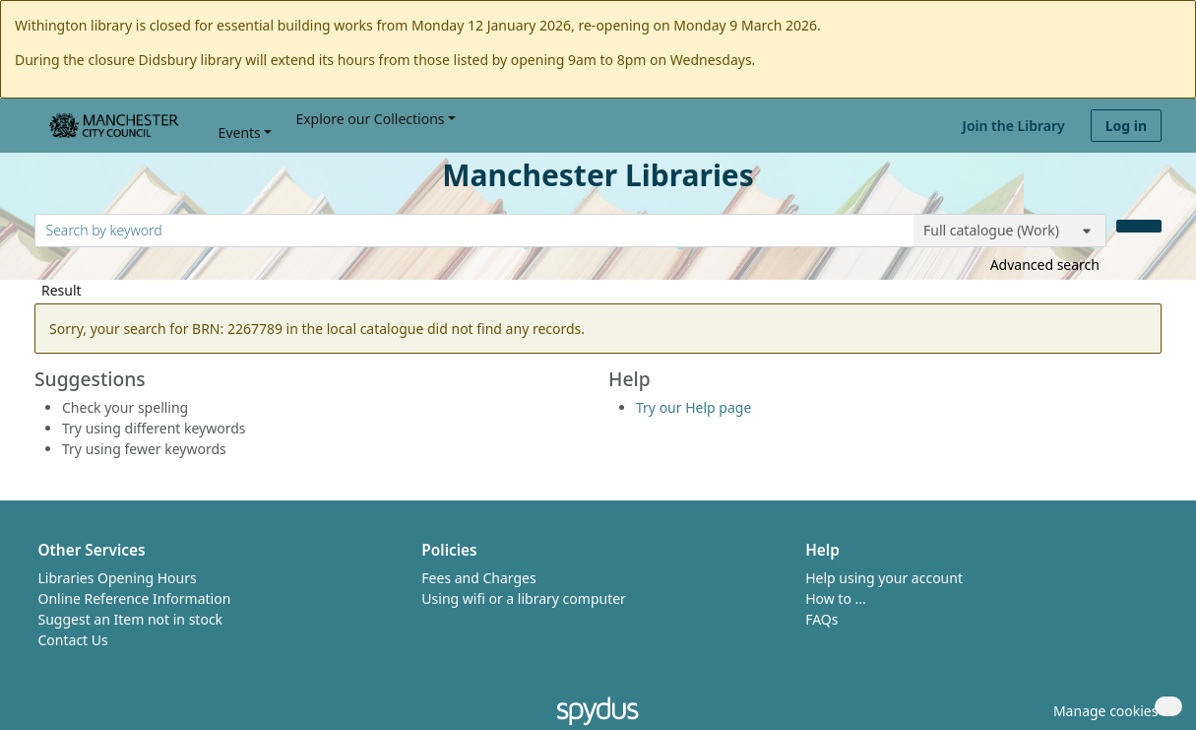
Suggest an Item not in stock (130, 619)
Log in (1126, 125)
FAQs (821, 619)
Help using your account (884, 577)
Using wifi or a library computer (523, 598)
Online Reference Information (134, 598)
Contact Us (73, 639)
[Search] (1139, 226)
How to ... (835, 598)
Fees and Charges (478, 577)
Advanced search (1045, 264)
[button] (1102, 710)
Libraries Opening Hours (117, 577)
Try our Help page (693, 407)
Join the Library (1014, 125)
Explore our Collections (369, 118)
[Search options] (1009, 230)
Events (240, 132)
